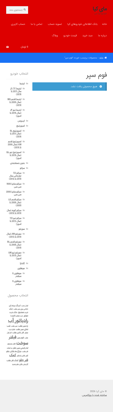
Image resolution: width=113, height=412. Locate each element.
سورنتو (22, 229)
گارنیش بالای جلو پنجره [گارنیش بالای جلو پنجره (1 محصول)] (20, 364)
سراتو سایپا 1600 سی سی (13, 185)
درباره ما (102, 36)
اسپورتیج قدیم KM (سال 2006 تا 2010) (14, 144)
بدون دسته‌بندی (17, 163)
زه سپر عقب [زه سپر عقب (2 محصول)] (23, 325)
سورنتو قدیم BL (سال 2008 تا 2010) (14, 244)
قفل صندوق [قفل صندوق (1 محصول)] (11, 343)
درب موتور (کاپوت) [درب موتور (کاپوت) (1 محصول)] (16, 315)
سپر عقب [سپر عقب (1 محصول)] (14, 326)
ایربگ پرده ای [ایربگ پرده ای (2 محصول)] (15, 305)
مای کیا (100, 9)
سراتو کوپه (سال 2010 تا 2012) (14, 212)
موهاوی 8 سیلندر (16, 282)
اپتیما (22, 83)
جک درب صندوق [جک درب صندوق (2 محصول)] (18, 310)
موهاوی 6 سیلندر (16, 275)
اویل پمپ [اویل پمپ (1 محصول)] (24, 305)
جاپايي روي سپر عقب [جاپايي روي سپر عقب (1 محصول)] (21, 309)
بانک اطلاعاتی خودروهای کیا (82, 24)
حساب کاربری (18, 24)
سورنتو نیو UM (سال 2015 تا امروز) (14, 255)
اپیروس (21, 121)
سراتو (22, 168)
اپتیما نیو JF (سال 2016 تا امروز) (15, 113)
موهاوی (21, 268)
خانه (104, 24)
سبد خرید (87, 36)
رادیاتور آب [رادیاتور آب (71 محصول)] (18, 320)
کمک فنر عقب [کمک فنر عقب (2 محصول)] (12, 360)
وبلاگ (55, 36)
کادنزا (22, 263)
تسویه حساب (55, 24)
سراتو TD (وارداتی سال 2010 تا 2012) (15, 176)
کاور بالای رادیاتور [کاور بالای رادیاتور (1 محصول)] (22, 355)
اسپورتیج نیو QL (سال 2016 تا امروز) (13, 155)
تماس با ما (36, 24)
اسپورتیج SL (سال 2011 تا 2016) (15, 133)
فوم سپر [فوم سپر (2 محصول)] (20, 337)
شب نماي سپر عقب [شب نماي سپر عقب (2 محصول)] (17, 327)
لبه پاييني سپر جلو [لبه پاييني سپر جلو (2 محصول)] (20, 347)
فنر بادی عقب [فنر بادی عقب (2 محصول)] (18, 332)
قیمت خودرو (70, 36)
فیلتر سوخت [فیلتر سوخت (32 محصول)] (18, 340)
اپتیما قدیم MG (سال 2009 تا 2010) (14, 102)
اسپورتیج (20, 126)
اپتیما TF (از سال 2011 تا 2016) (15, 91)
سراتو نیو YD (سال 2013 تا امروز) (15, 221)
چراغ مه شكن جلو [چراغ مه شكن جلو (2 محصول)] (13, 351)
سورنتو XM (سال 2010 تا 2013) (14, 235)
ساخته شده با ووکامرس (94, 395)
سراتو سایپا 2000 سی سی (13, 193)
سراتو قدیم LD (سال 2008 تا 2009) (14, 202)
